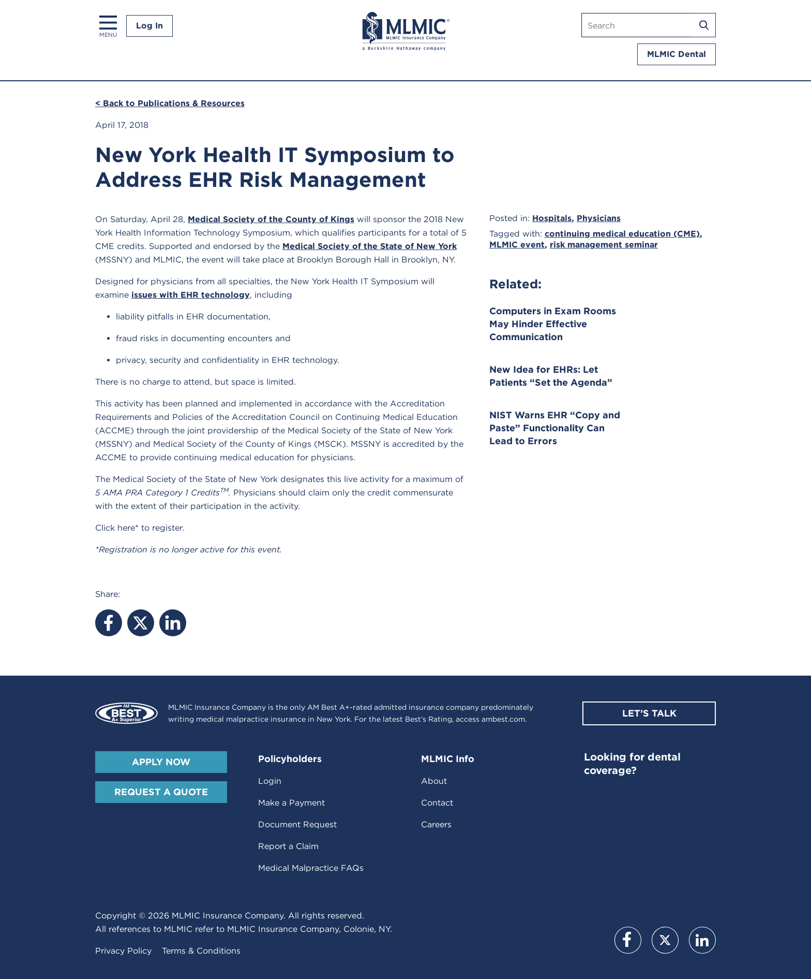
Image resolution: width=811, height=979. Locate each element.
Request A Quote (161, 791)
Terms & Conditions (201, 951)
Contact (437, 803)
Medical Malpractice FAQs (311, 868)
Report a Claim (288, 846)
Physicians (599, 218)
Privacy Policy (123, 951)
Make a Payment (291, 803)
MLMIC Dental (676, 54)
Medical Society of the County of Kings (271, 219)
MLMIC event (517, 245)
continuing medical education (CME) (622, 234)
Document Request (297, 824)
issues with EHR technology (190, 295)
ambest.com (503, 719)
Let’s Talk (649, 713)
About (434, 781)
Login (269, 781)
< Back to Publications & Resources (170, 103)
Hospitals (552, 218)
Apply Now (161, 761)
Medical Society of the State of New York (369, 246)
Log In (149, 26)
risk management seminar (604, 245)
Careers (436, 824)
